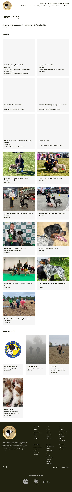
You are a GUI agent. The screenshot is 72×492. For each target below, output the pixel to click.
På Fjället (48, 429)
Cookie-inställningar (65, 467)
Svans (35, 436)
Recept (48, 461)
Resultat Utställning (38, 447)
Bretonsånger (49, 463)
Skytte (47, 436)
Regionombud (62, 447)
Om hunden (37, 427)
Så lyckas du (49, 438)
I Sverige (36, 429)
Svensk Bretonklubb (57, 6)
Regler (60, 438)
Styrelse (48, 448)
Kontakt (42, 3)
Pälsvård (35, 434)
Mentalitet (36, 438)
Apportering (49, 434)
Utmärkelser (66, 3)
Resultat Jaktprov (63, 433)
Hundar (60, 3)
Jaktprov (39, 6)
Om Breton (24, 6)
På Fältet (48, 433)
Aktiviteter (61, 449)
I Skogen (48, 431)
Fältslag (61, 434)
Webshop (48, 459)
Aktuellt (47, 3)
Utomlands (36, 431)
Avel (34, 6)
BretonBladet (53, 3)
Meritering (61, 436)
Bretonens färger (37, 433)
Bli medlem (48, 455)
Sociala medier (49, 457)
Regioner (66, 6)
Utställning (47, 6)
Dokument (48, 454)
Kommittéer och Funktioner (49, 451)
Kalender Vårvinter (63, 431)
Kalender (36, 454)
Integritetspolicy (55, 467)
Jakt (30, 6)
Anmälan (61, 429)
